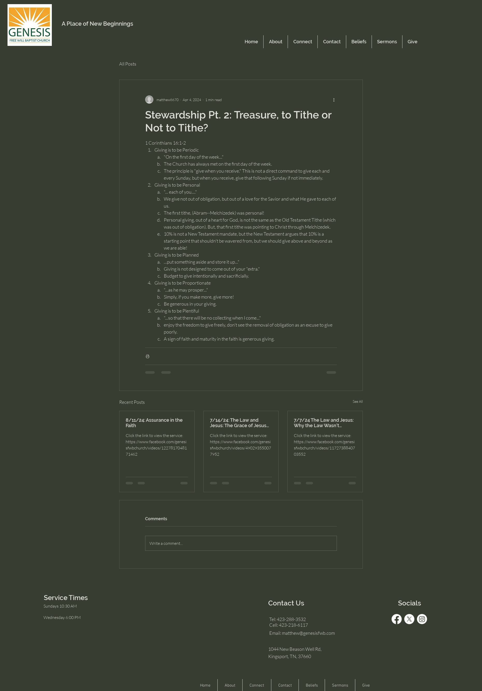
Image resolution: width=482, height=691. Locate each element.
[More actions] (334, 99)
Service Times (66, 598)
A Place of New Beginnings (97, 23)
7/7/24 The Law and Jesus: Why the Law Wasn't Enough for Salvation (324, 422)
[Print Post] (147, 356)
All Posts (127, 64)
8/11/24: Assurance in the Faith (154, 422)
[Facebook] (397, 619)
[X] (409, 619)
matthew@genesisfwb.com (308, 633)
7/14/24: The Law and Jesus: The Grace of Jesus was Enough (238, 422)
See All (358, 401)
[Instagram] (422, 619)
